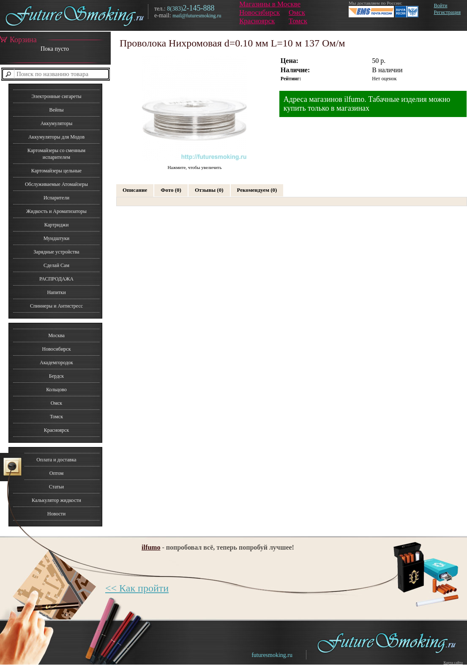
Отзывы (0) (209, 190)
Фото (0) (171, 190)
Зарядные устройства (56, 252)
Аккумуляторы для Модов (56, 137)
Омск (297, 12)
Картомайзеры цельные (56, 171)
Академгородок (56, 362)
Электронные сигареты (56, 96)
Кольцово (56, 389)
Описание (135, 190)
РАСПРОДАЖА (56, 279)
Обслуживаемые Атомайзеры (56, 184)
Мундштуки (56, 238)
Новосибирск (259, 12)
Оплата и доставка (56, 460)
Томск (298, 21)
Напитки (56, 292)
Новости (56, 514)
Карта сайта (453, 662)
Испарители (56, 198)
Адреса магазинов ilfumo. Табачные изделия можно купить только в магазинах (367, 103)
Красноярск (257, 21)
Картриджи (56, 225)
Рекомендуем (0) (257, 190)
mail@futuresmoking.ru (196, 16)
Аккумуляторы (57, 123)
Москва (56, 335)
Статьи (56, 487)
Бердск (56, 376)
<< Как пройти (137, 588)
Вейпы (56, 110)
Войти (440, 5)
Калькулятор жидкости (56, 500)
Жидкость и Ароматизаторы (56, 211)
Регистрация (447, 12)
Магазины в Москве (269, 4)
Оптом (56, 473)
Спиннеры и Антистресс (56, 306)
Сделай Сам (56, 265)
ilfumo (151, 547)
